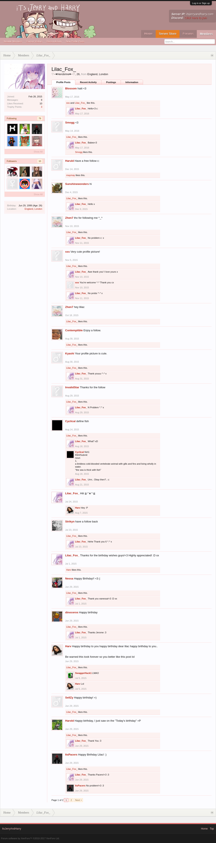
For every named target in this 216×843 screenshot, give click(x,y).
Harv (77, 507)
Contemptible (74, 330)
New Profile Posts (75, 41)
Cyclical (70, 421)
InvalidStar (72, 387)
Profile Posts (63, 82)
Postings (111, 82)
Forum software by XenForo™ (30, 838)
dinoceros (71, 612)
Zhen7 (69, 217)
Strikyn (69, 521)
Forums (188, 33)
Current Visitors (34, 41)
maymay (70, 175)
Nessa (69, 578)
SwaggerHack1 (83, 673)
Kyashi (69, 353)
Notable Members (13, 41)
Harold (69, 720)
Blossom (71, 88)
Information (132, 82)
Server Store (167, 33)
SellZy (69, 697)
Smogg (69, 122)
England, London (33, 209)
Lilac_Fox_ (80, 103)
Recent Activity (54, 41)
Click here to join (196, 18)
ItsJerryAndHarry (11, 828)
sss (68, 103)
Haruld (69, 160)
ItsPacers (71, 754)
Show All (38, 151)
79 (40, 118)
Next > (78, 800)
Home (148, 33)
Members (206, 34)
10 (40, 161)
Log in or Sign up (201, 3)
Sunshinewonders (77, 184)
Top (212, 828)
